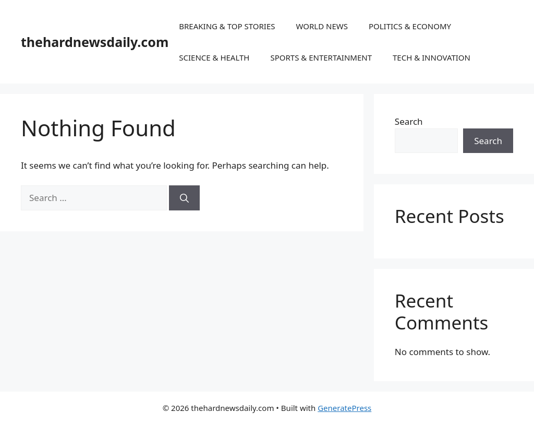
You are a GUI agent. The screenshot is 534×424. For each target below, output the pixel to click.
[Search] (184, 197)
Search (409, 121)
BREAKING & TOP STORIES (227, 26)
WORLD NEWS (321, 26)
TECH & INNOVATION (431, 57)
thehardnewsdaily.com (94, 42)
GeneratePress (344, 408)
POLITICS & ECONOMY (410, 26)
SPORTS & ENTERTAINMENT (321, 57)
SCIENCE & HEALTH (214, 57)
